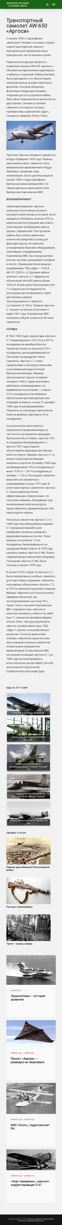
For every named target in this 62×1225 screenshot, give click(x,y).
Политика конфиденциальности (30, 1221)
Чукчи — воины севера (19, 943)
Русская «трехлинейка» (19, 906)
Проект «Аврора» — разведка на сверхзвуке (27, 1060)
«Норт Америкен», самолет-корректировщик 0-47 (30, 1183)
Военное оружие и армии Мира (41, 1219)
